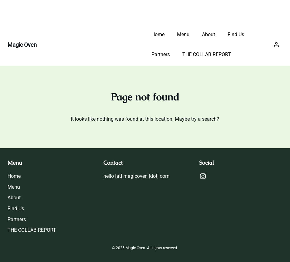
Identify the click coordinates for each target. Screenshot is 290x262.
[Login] (276, 44)
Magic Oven (22, 44)
